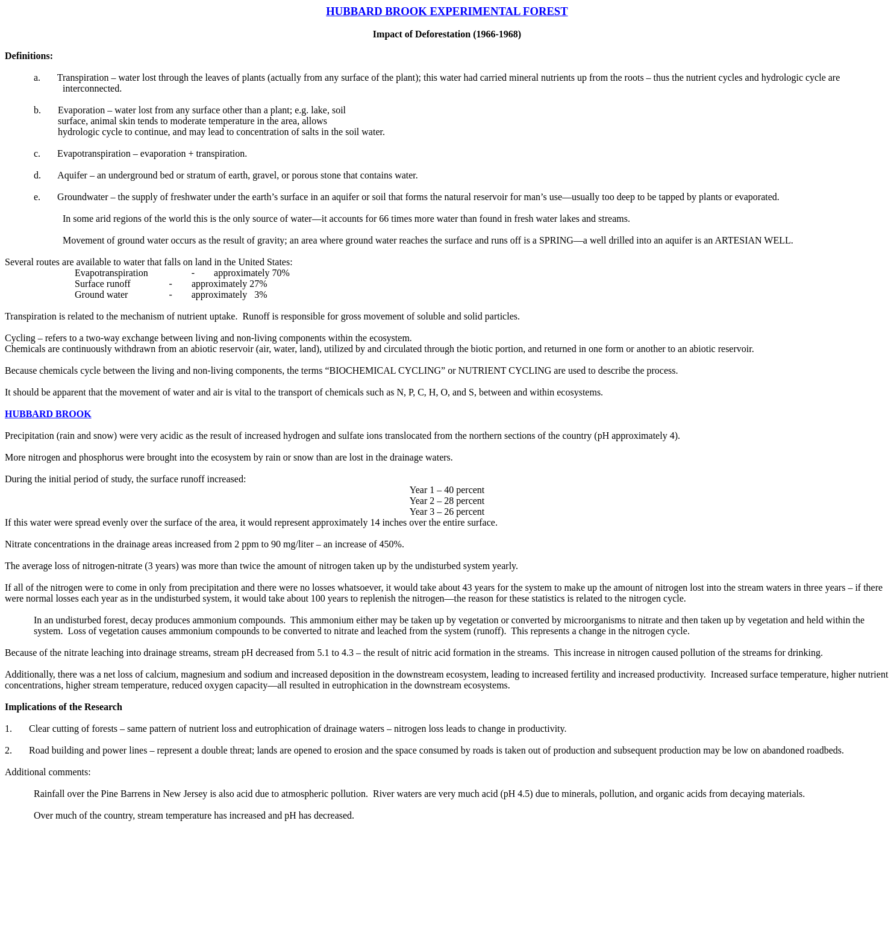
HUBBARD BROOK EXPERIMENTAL (424, 11)
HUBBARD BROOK (48, 414)
